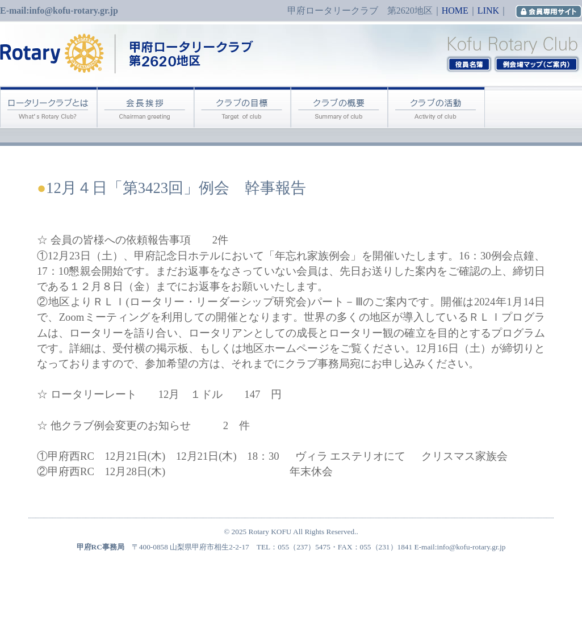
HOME (455, 10)
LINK (488, 10)
